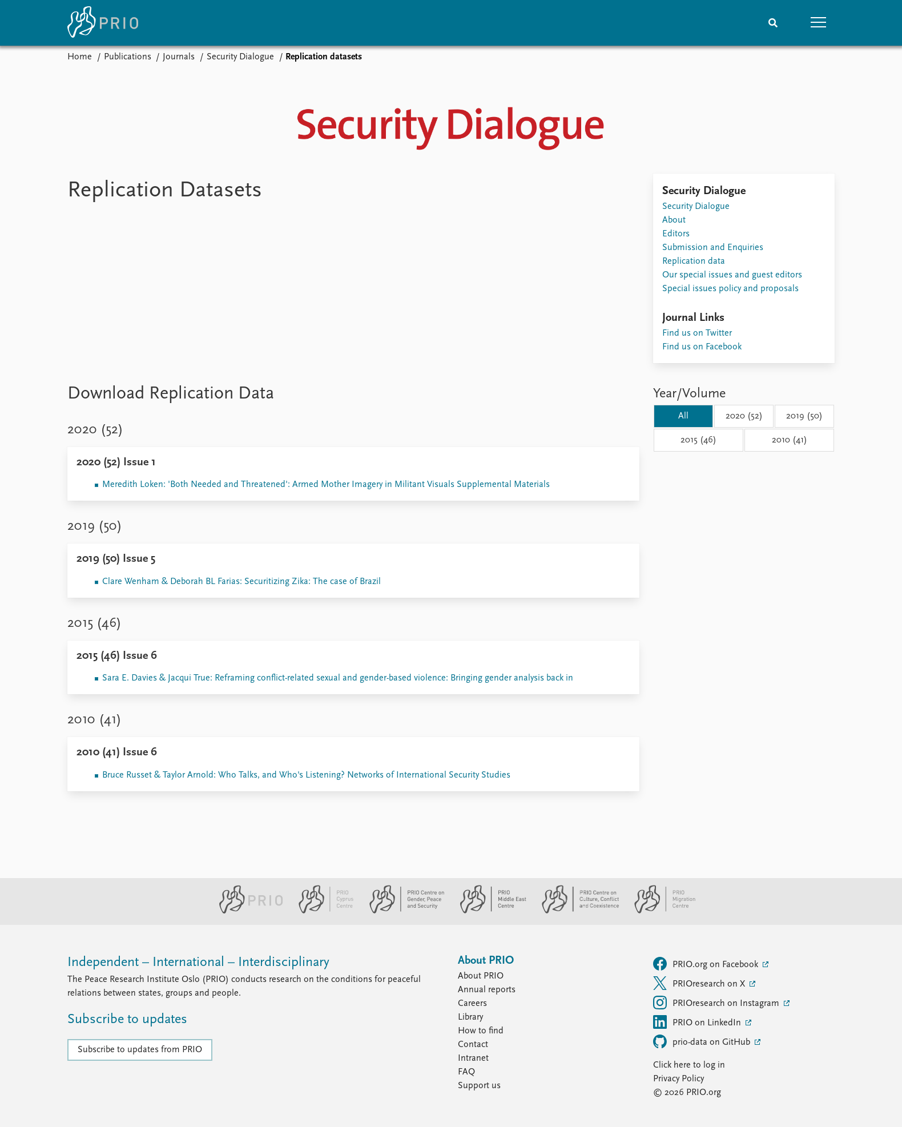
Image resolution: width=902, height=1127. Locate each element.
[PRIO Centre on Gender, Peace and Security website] (402, 911)
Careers (472, 1003)
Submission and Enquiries (712, 247)
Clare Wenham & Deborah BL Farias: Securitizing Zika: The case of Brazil (241, 581)
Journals (179, 57)
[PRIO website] (246, 911)
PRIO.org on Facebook (706, 964)
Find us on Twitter (697, 333)
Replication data (693, 261)
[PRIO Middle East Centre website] (488, 911)
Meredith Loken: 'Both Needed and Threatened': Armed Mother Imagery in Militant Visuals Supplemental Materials (326, 484)
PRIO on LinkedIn (698, 1022)
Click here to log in (689, 1065)
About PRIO (481, 976)
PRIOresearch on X (700, 983)
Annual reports (487, 990)
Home (79, 57)
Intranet (473, 1058)
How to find (481, 1031)
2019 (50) (804, 416)
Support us (479, 1085)
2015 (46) (698, 440)
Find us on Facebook (702, 347)
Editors (676, 234)
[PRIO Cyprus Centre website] (321, 911)
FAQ (466, 1072)
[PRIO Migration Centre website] (659, 911)
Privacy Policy (678, 1079)
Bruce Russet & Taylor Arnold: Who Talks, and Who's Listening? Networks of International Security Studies (306, 775)
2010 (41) (789, 440)
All (683, 416)
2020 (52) (744, 416)
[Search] (773, 23)
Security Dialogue (240, 57)
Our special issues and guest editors (732, 275)
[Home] (102, 22)
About (674, 220)
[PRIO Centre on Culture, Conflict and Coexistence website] (575, 911)
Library (470, 1017)
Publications (127, 57)
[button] (818, 23)
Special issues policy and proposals (730, 288)
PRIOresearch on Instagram (717, 1002)
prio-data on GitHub (702, 1041)
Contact (473, 1044)
